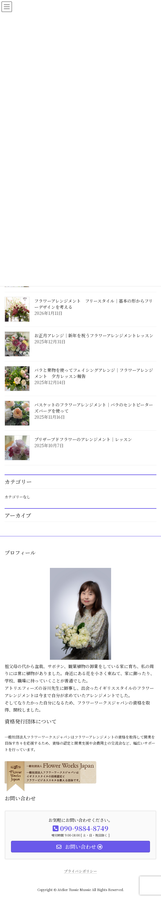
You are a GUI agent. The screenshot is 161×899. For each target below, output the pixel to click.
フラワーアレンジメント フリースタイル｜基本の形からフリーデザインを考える (93, 304)
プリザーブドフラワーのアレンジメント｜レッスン (83, 439)
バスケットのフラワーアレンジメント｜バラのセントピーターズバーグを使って (93, 408)
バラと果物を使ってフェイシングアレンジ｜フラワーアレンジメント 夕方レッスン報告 (93, 373)
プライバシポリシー (80, 871)
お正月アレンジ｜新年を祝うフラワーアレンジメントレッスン (93, 335)
